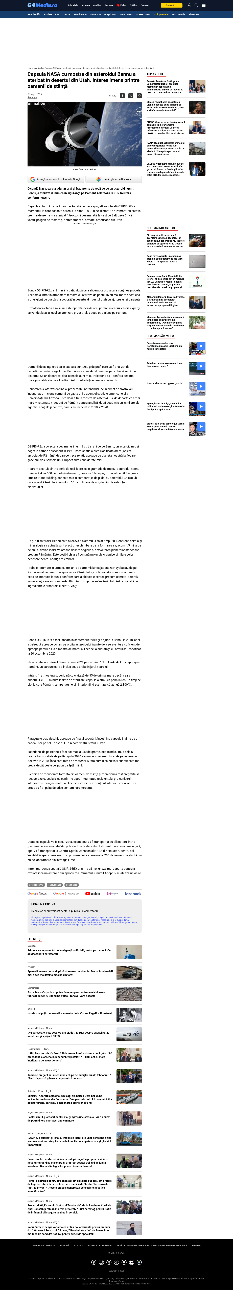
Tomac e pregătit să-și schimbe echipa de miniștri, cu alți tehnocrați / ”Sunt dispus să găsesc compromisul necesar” (69, 1077)
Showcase (194, 14)
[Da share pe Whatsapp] (139, 95)
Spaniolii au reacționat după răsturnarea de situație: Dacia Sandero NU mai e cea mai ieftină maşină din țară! (70, 973)
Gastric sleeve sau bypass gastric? (165, 383)
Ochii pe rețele (161, 14)
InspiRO (47, 14)
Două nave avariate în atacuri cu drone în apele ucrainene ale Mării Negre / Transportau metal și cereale (165, 260)
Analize (97, 5)
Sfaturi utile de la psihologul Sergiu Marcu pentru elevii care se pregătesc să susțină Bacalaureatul (165, 426)
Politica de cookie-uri (100, 1245)
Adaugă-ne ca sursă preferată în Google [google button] (55, 179)
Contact (145, 5)
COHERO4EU (143, 14)
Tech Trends (178, 14)
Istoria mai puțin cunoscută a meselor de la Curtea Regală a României (70, 1013)
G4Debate (95, 14)
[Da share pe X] (130, 95)
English (196, 1245)
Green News (126, 14)
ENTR (67, 14)
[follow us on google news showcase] (66, 894)
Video (123, 5)
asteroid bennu (36, 885)
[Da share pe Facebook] (122, 95)
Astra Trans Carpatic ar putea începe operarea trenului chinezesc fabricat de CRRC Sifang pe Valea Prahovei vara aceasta (67, 994)
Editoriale (73, 5)
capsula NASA (54, 885)
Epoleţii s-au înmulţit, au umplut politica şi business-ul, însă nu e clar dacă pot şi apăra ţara (166, 406)
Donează (171, 5)
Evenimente (80, 14)
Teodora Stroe (34, 1049)
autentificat (53, 911)
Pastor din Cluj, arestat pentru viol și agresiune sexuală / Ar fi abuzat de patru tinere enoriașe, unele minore (69, 1118)
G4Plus (133, 5)
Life (57, 14)
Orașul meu (110, 14)
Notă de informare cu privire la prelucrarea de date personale (152, 1245)
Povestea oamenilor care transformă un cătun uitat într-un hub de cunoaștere (164, 346)
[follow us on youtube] (92, 894)
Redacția (32, 97)
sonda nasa (71, 885)
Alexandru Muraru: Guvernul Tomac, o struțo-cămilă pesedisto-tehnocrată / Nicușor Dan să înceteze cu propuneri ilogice (166, 301)
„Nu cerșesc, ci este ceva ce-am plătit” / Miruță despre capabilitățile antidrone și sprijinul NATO (68, 1034)
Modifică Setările (116, 1253)
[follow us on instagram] (112, 894)
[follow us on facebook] (133, 894)
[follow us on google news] (37, 894)
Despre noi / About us (44, 1245)
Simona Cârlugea (35, 1133)
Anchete (109, 5)
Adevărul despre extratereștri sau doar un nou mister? (164, 364)
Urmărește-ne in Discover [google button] (113, 179)
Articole (85, 5)
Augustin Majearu (36, 1028)
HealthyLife (34, 14)
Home (30, 68)
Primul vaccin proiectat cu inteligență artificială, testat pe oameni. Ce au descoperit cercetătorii (69, 952)
